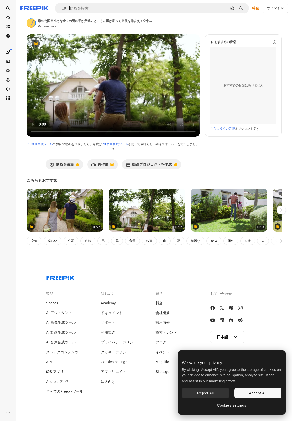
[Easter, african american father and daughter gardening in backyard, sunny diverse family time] (229, 210)
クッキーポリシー (115, 352)
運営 (159, 294)
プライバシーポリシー (119, 342)
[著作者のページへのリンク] (31, 23)
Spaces (52, 303)
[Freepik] (34, 8)
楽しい (52, 241)
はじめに (108, 294)
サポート (108, 322)
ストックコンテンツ (62, 352)
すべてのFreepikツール (64, 391)
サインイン (275, 8)
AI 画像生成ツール (61, 322)
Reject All (205, 393)
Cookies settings (114, 362)
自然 (88, 241)
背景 (132, 241)
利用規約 (108, 332)
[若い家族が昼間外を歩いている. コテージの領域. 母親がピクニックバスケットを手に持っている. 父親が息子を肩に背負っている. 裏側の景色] (65, 210)
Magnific (162, 362)
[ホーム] (8, 17)
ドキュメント (111, 313)
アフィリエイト (113, 372)
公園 (71, 241)
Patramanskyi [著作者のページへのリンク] (47, 26)
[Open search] (8, 8)
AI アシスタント (59, 313)
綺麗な (195, 241)
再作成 (102, 165)
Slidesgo (162, 372)
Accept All (258, 393)
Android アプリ (58, 382)
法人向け (108, 382)
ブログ (160, 342)
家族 (248, 241)
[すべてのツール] (8, 98)
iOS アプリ (55, 372)
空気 (34, 241)
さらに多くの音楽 (222, 129)
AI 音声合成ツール (115, 144)
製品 (49, 294)
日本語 (227, 337)
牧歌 (149, 241)
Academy (108, 303)
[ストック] (8, 27)
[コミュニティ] (8, 36)
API (49, 362)
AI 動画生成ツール (40, 144)
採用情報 (162, 322)
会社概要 (162, 313)
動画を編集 (64, 165)
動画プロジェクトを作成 (151, 165)
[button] (62, 8)
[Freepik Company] (60, 277)
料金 (255, 8)
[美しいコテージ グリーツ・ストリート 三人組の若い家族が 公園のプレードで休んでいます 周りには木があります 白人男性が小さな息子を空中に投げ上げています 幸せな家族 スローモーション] (147, 210)
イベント (162, 352)
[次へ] (281, 241)
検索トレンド (166, 332)
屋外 (231, 241)
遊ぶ (214, 241)
